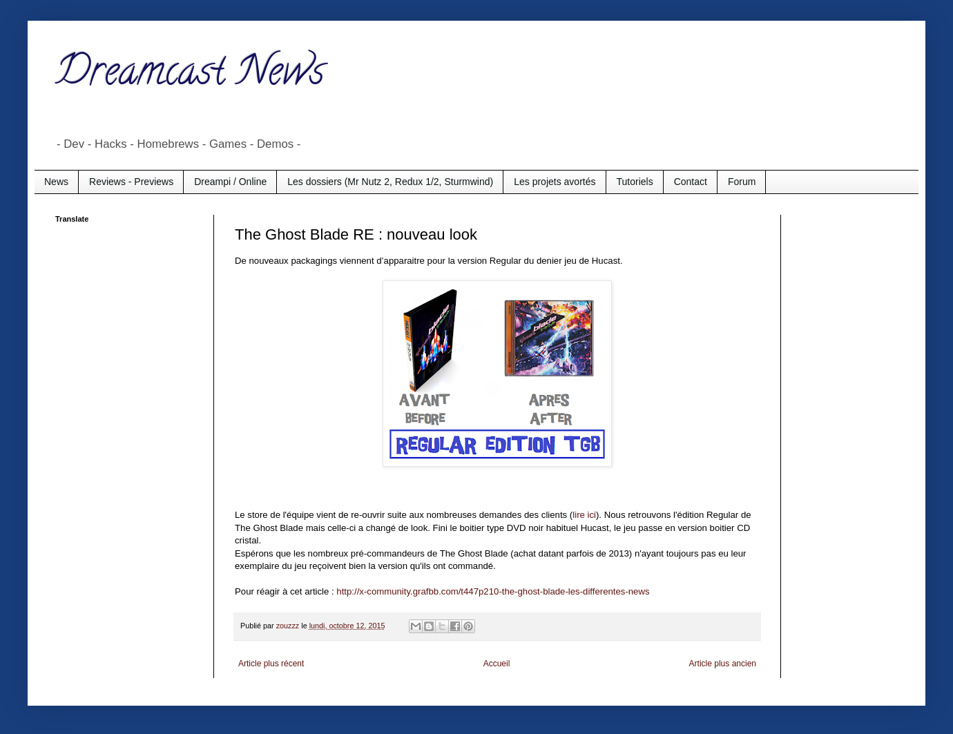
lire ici (584, 515)
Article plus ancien (722, 663)
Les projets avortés (554, 181)
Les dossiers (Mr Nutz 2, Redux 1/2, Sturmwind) (390, 181)
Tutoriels (635, 181)
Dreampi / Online (230, 181)
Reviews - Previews (131, 181)
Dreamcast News (190, 75)
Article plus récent (271, 663)
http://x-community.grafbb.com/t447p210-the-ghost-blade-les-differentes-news (492, 591)
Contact (690, 181)
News (56, 181)
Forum (741, 181)
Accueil (496, 663)
